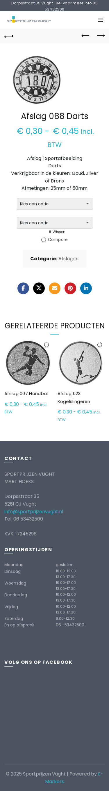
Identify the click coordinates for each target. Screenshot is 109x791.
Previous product (86, 35)
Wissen (59, 231)
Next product (100, 35)
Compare (58, 239)
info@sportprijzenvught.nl (33, 511)
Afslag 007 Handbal (26, 393)
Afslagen (68, 259)
